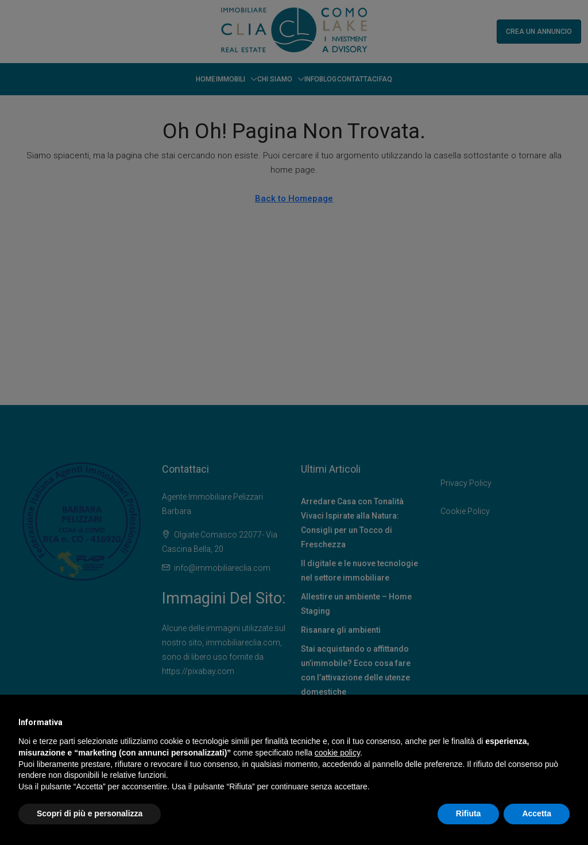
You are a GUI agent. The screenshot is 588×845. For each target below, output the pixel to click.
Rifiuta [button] (468, 813)
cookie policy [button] (337, 752)
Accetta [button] (536, 813)
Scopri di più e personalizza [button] (89, 813)
